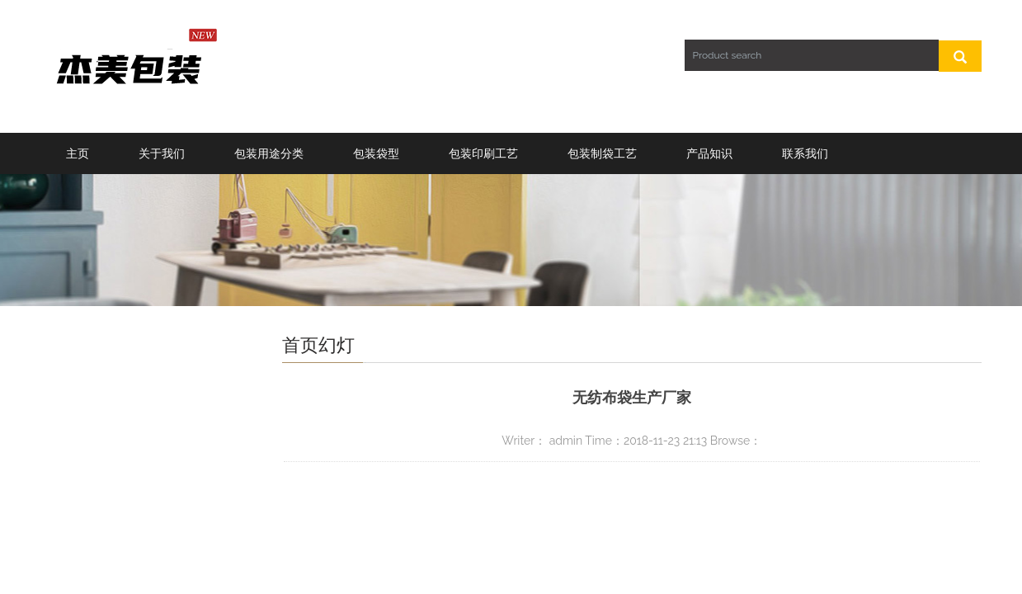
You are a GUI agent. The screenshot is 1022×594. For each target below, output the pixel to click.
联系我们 (805, 153)
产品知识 (709, 153)
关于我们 (162, 153)
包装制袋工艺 (602, 153)
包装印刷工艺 (483, 153)
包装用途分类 (269, 153)
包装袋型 (376, 153)
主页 (77, 153)
